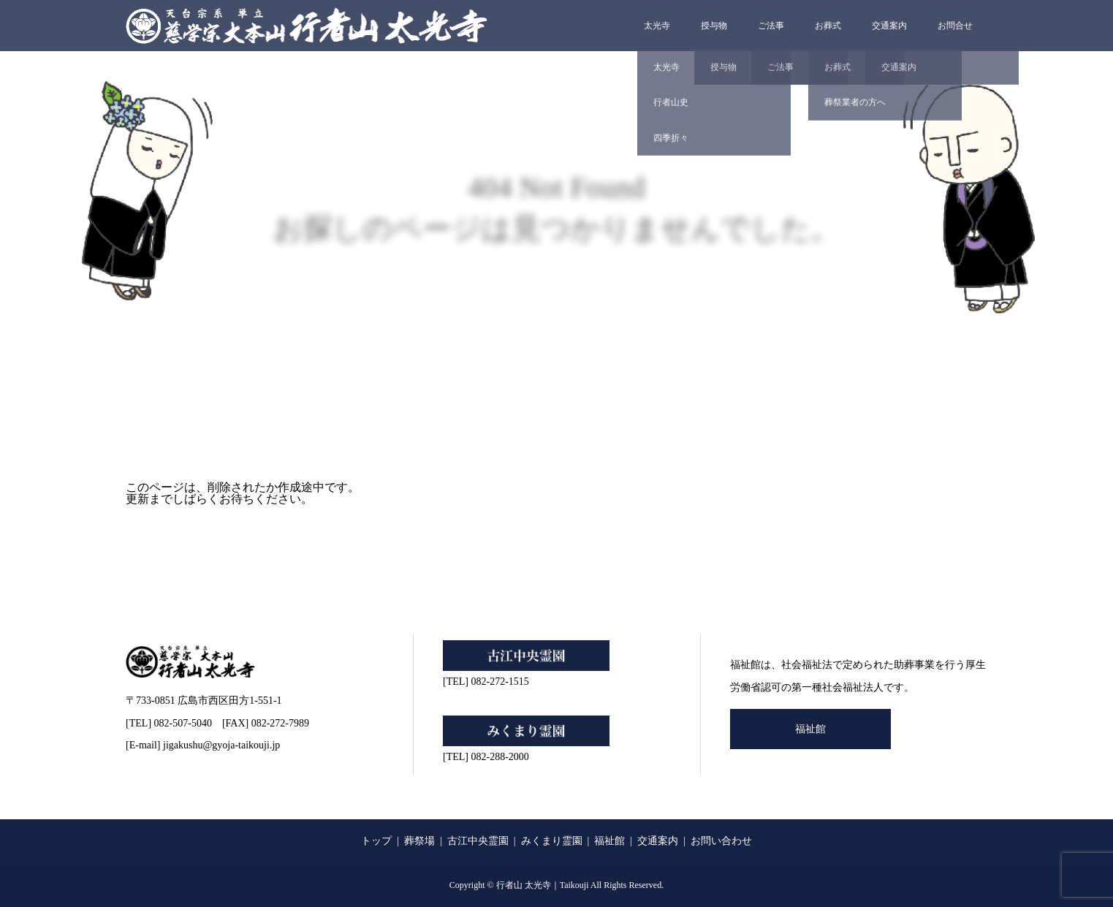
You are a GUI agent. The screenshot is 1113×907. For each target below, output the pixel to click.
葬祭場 (419, 840)
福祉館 (810, 729)
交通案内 (889, 25)
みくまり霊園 (551, 840)
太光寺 (657, 25)
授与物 (714, 25)
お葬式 (828, 25)
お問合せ (955, 25)
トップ (376, 840)
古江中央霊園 (478, 840)
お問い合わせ (721, 840)
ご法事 (771, 25)
